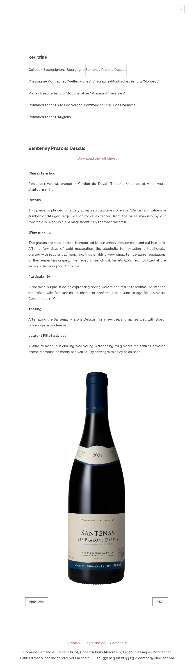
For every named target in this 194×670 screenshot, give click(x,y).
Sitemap (73, 643)
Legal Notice (94, 643)
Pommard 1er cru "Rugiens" (50, 117)
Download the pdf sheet (97, 158)
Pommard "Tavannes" (108, 93)
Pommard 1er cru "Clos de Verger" (56, 105)
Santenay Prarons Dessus (106, 70)
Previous (36, 601)
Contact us (119, 643)
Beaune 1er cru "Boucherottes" (65, 93)
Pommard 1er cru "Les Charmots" (110, 105)
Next (160, 601)
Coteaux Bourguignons (47, 70)
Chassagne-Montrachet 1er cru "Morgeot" (125, 81)
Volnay (34, 93)
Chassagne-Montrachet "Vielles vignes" (60, 81)
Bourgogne (75, 70)
